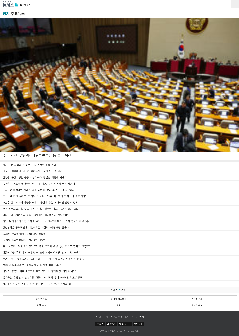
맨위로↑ (138, 324)
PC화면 (100, 324)
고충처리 (140, 316)
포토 (118, 305)
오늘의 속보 (196, 305)
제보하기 (111, 324)
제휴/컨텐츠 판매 (114, 316)
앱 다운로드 (124, 324)
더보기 (119, 289)
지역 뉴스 (41, 305)
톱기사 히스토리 (118, 298)
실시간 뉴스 (41, 298)
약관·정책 (128, 316)
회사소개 (99, 316)
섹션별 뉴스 (196, 298)
